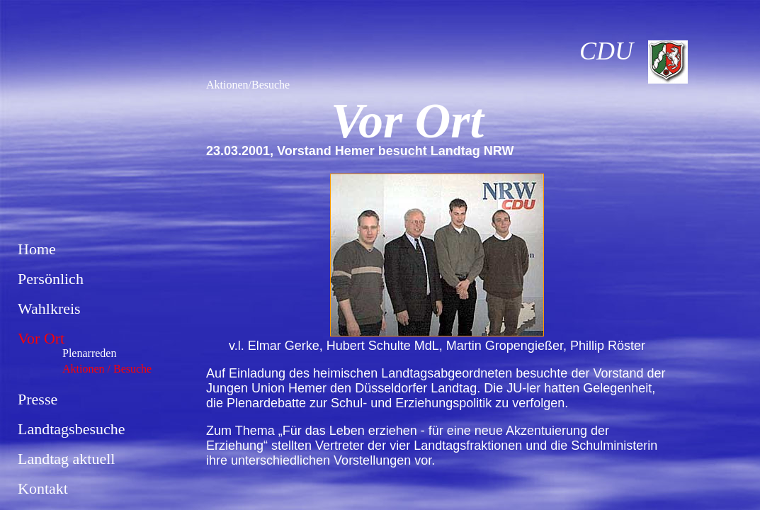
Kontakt (43, 488)
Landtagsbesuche (71, 429)
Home (37, 249)
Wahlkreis (49, 308)
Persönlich (51, 279)
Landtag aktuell (66, 459)
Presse (37, 399)
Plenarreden (89, 353)
